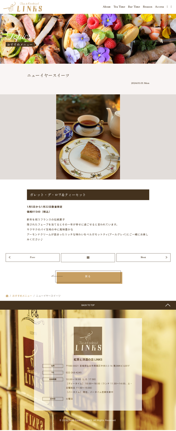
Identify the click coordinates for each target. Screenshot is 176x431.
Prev (32, 258)
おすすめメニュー (22, 296)
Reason (147, 7)
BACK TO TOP (87, 306)
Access (159, 7)
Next (143, 258)
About (107, 7)
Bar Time (134, 7)
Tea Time (119, 7)
